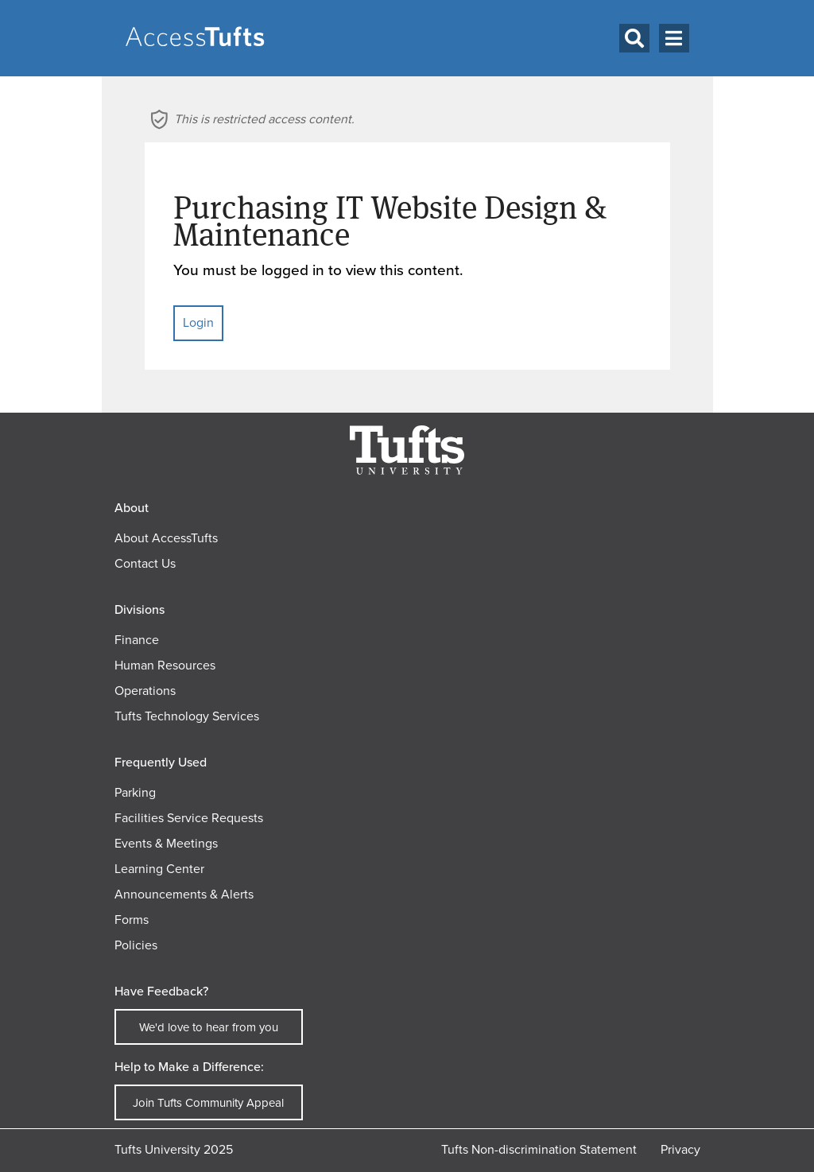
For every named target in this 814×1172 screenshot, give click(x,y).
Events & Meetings (166, 843)
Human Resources (164, 665)
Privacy (680, 1149)
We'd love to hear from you (208, 1027)
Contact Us (145, 563)
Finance (136, 640)
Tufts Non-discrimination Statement (539, 1149)
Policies (135, 945)
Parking (135, 792)
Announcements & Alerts (184, 894)
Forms (131, 919)
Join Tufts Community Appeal (208, 1103)
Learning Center (159, 869)
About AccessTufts (166, 538)
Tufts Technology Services (186, 716)
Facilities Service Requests (188, 818)
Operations (145, 690)
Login (198, 322)
